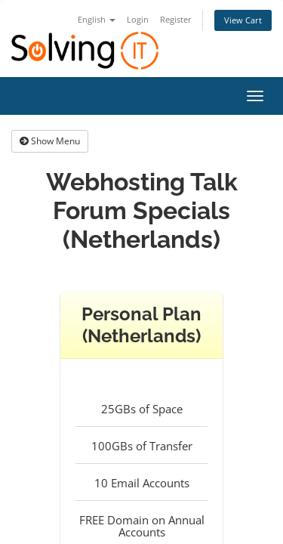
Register (176, 19)
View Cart (243, 20)
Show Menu (50, 140)
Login (138, 19)
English (96, 19)
